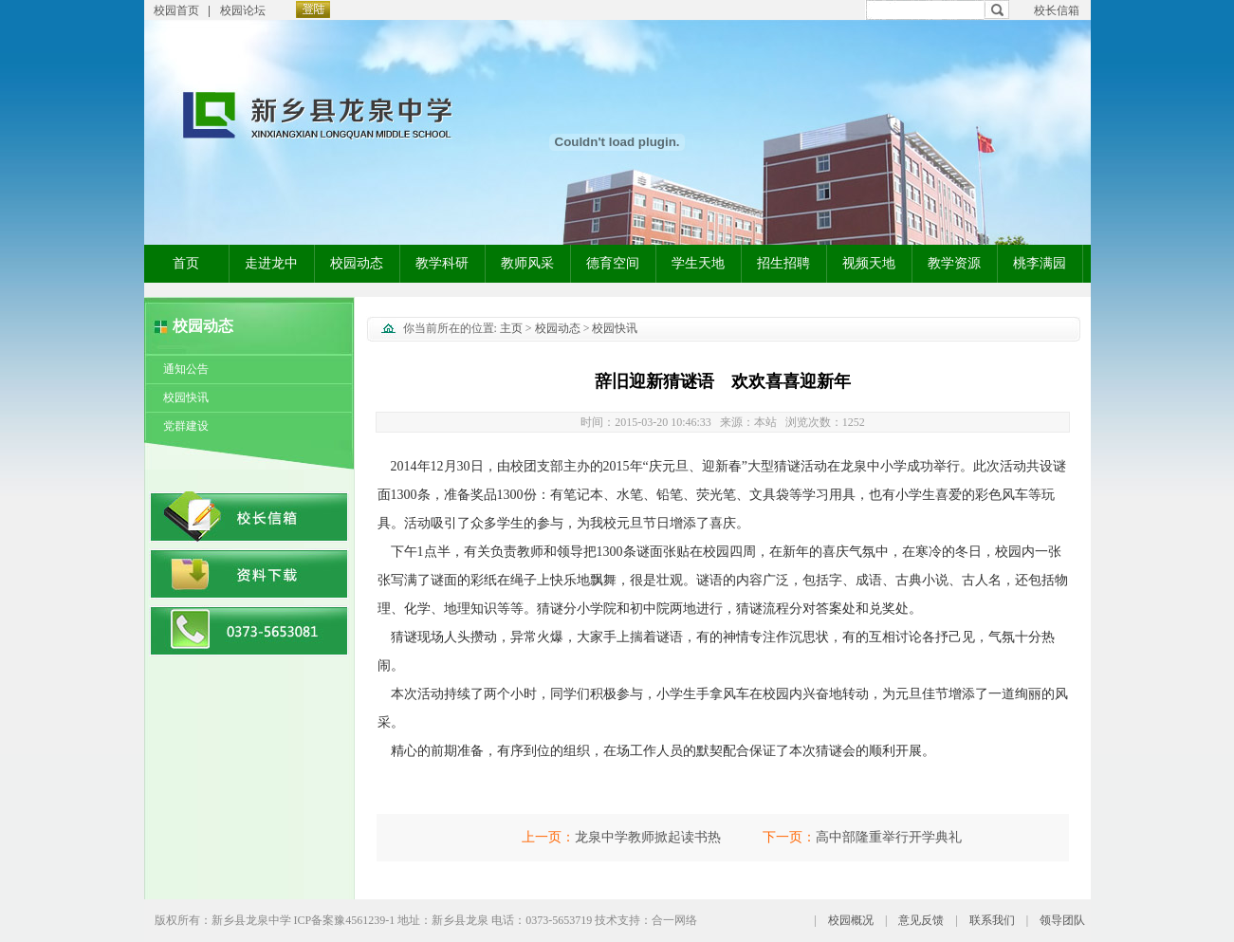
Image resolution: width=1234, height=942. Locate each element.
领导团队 (1062, 920)
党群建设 (186, 426)
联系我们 (992, 920)
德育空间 (612, 263)
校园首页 (176, 10)
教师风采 (527, 263)
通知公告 (186, 369)
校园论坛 (243, 10)
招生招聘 (783, 263)
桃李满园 (1039, 263)
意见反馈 (921, 920)
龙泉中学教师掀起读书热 (648, 837)
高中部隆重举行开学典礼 (889, 837)
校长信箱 (1056, 10)
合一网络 (674, 920)
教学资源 (954, 263)
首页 (186, 263)
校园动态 (356, 263)
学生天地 (698, 263)
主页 (511, 328)
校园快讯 (186, 397)
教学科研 (442, 263)
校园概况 (851, 920)
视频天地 (868, 263)
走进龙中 (271, 263)
